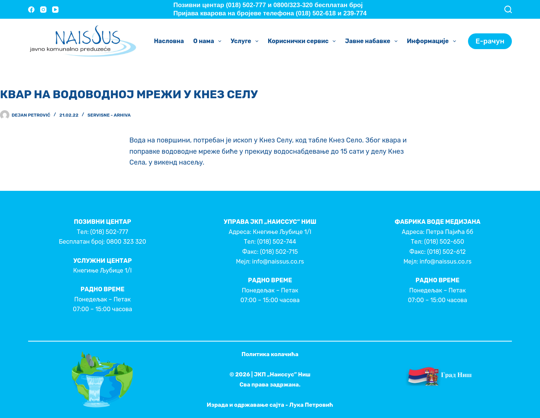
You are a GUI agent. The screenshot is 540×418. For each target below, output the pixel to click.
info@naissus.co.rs (278, 261)
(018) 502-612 (446, 251)
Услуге (246, 41)
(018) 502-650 (444, 241)
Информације (433, 41)
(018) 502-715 (279, 251)
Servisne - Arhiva (108, 115)
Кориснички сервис (303, 41)
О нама (208, 41)
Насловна (169, 41)
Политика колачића (270, 354)
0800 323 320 (126, 241)
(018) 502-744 (276, 241)
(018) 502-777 (109, 231)
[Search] (508, 9)
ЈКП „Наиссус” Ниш (282, 374)
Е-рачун (490, 41)
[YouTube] (55, 9)
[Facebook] (31, 9)
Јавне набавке (372, 41)
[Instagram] (43, 9)
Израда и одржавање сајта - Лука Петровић (270, 405)
